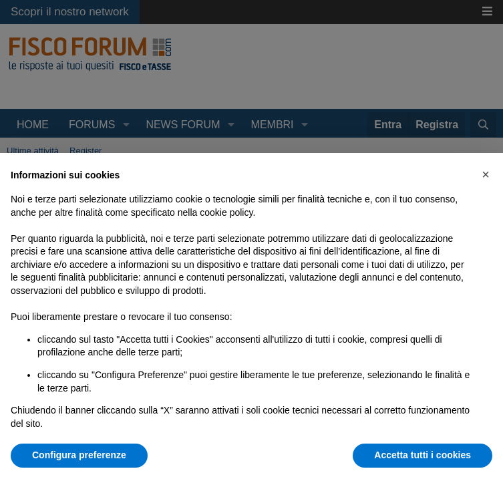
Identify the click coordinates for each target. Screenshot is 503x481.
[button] (485, 174)
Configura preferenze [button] (79, 455)
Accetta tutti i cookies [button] (422, 455)
